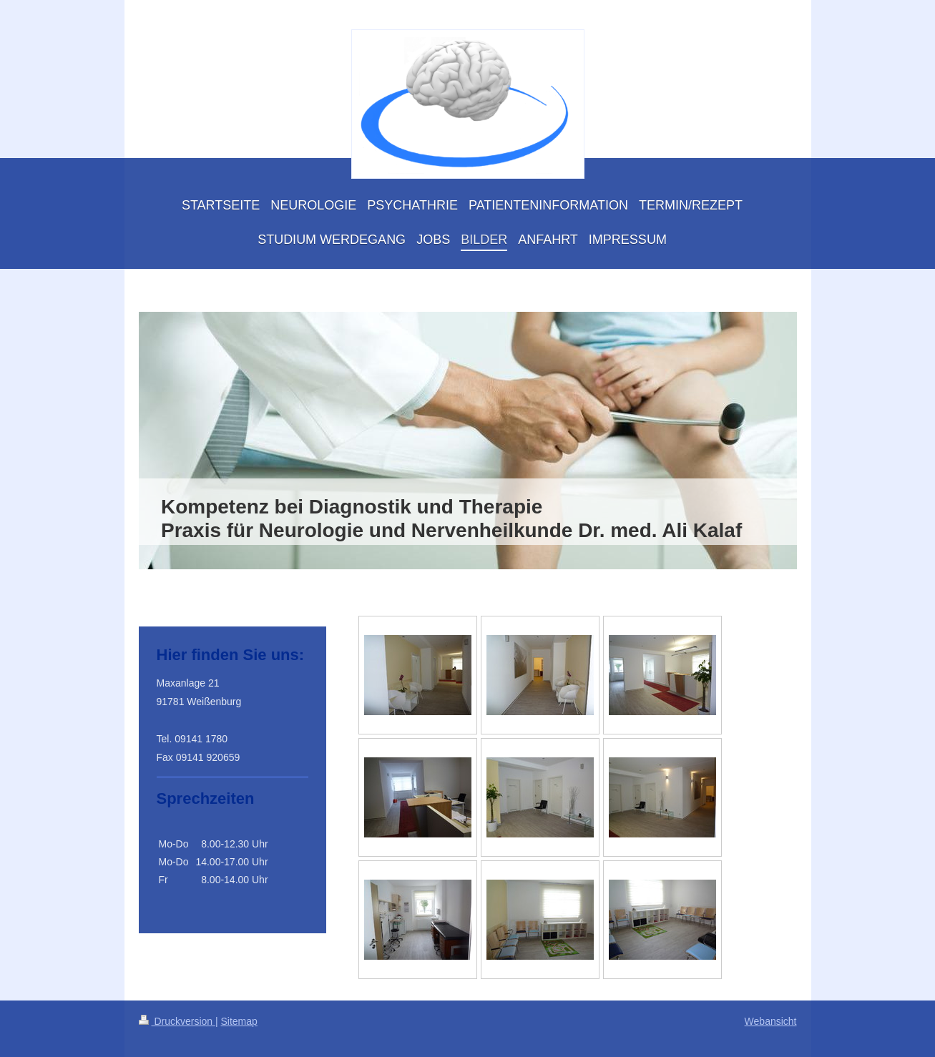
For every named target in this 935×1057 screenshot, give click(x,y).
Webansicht (771, 1021)
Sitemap (239, 1021)
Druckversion (177, 1021)
